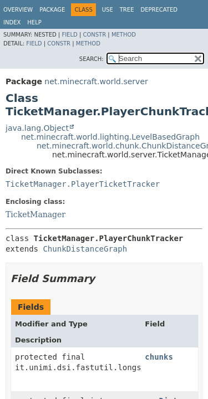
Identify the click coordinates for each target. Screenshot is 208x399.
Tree (127, 10)
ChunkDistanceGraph (85, 248)
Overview (18, 10)
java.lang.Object (37, 128)
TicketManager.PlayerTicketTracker (83, 184)
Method (123, 35)
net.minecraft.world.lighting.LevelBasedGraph (110, 136)
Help (34, 22)
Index (12, 22)
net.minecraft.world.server (96, 81)
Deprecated (158, 10)
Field (69, 35)
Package (52, 10)
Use (107, 10)
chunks (159, 356)
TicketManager (35, 214)
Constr (94, 35)
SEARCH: (91, 59)
